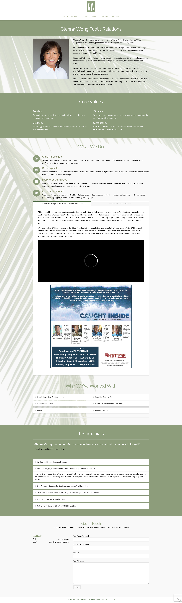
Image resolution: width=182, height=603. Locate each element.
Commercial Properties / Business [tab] (109, 404)
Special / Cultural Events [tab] (105, 397)
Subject (111, 555)
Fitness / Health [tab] (101, 410)
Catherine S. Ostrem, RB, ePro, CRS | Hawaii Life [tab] (56, 506)
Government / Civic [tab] (45, 404)
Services (84, 600)
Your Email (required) (111, 546)
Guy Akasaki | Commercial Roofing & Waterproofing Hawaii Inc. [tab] (62, 486)
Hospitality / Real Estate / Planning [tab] (51, 397)
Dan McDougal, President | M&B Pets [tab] (52, 499)
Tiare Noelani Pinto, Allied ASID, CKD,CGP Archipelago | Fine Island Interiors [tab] (68, 492)
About (69, 600)
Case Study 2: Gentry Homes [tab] (120, 204)
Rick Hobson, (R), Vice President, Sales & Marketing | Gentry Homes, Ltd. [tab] (66, 468)
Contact (112, 600)
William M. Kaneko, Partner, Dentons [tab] (52, 462)
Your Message (111, 562)
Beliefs (76, 600)
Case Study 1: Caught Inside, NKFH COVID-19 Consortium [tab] (62, 204)
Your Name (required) (111, 538)
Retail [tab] (39, 410)
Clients (92, 600)
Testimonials (102, 600)
